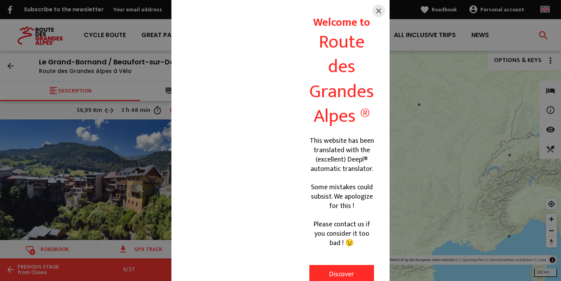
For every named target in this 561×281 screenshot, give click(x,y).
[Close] (378, 11)
